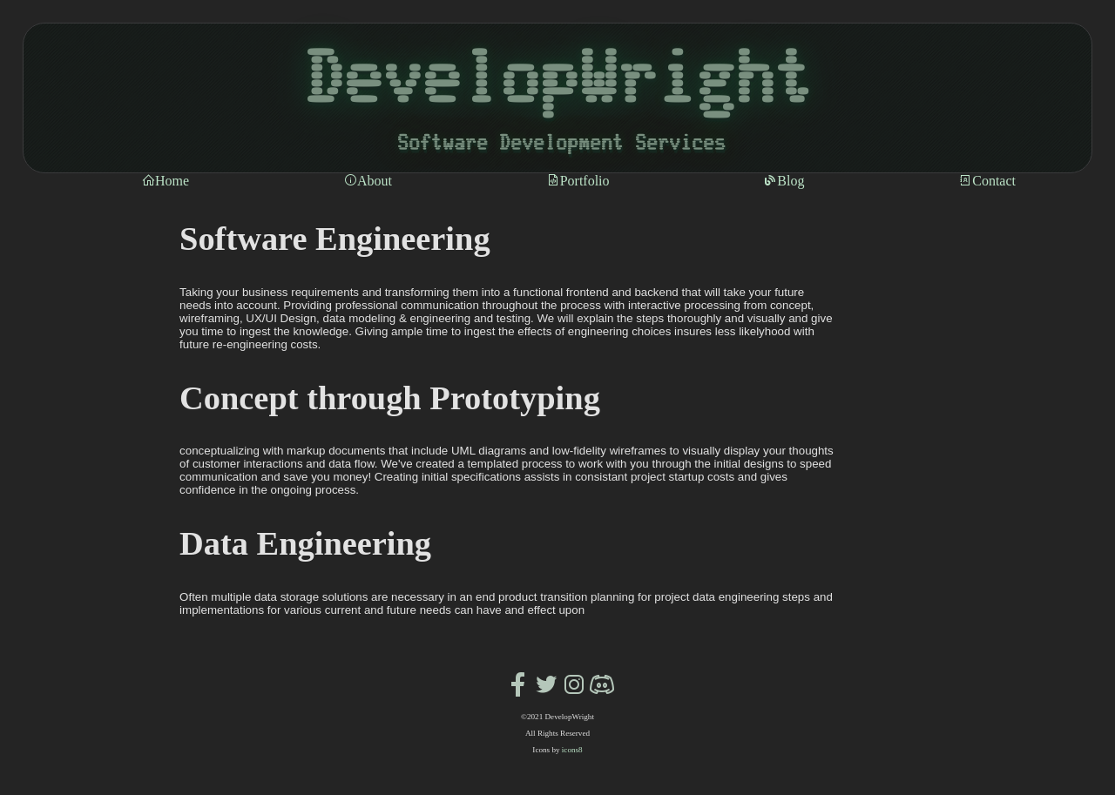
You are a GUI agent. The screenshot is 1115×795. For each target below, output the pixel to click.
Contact (987, 180)
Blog (783, 180)
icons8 (572, 749)
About (367, 180)
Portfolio (578, 180)
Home (165, 180)
